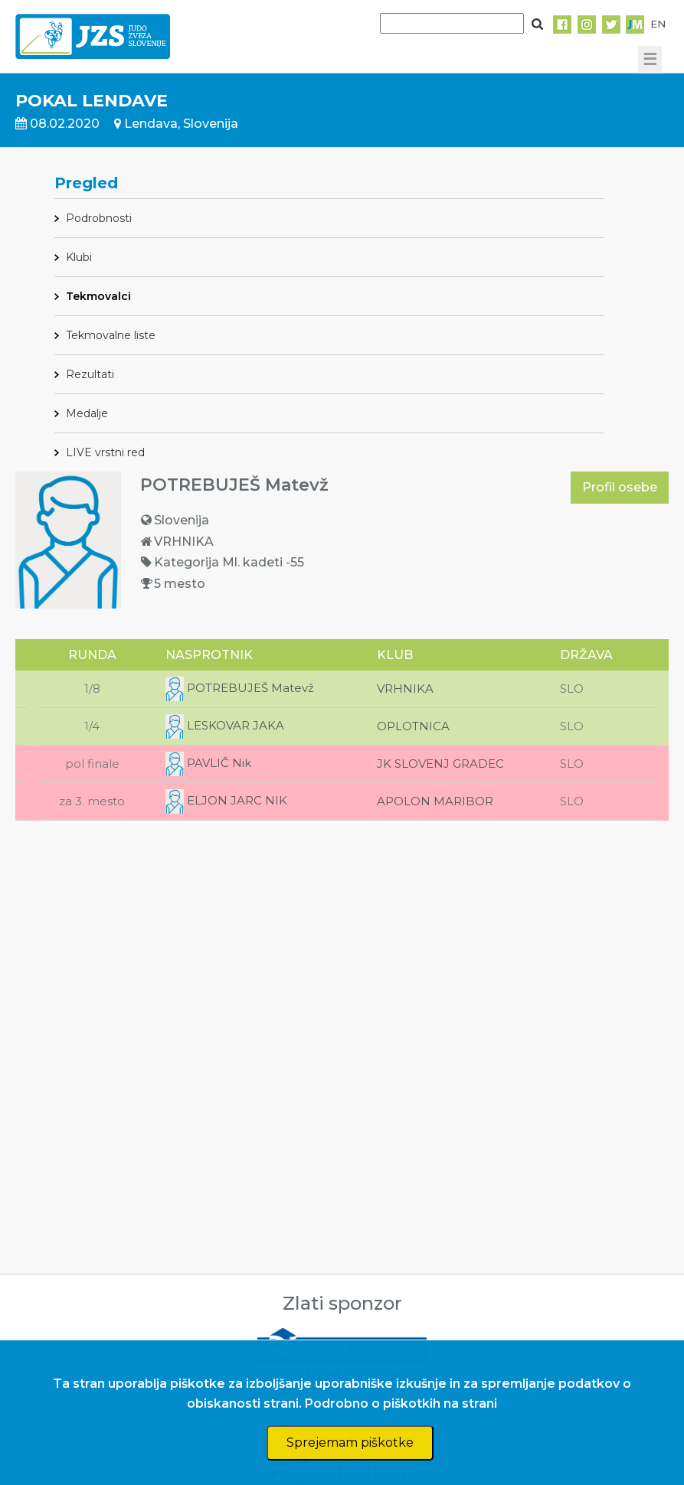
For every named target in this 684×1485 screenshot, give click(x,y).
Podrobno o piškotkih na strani (401, 1403)
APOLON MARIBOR (435, 801)
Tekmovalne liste (110, 335)
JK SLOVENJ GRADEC (440, 763)
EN (658, 24)
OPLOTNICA (413, 726)
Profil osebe (619, 487)
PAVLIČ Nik (208, 763)
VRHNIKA (405, 688)
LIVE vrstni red (105, 452)
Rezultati (90, 374)
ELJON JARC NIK (226, 800)
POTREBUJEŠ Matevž (239, 687)
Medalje (87, 413)
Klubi (79, 257)
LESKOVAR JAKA (224, 725)
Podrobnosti (99, 218)
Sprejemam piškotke (350, 1442)
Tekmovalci (98, 296)
